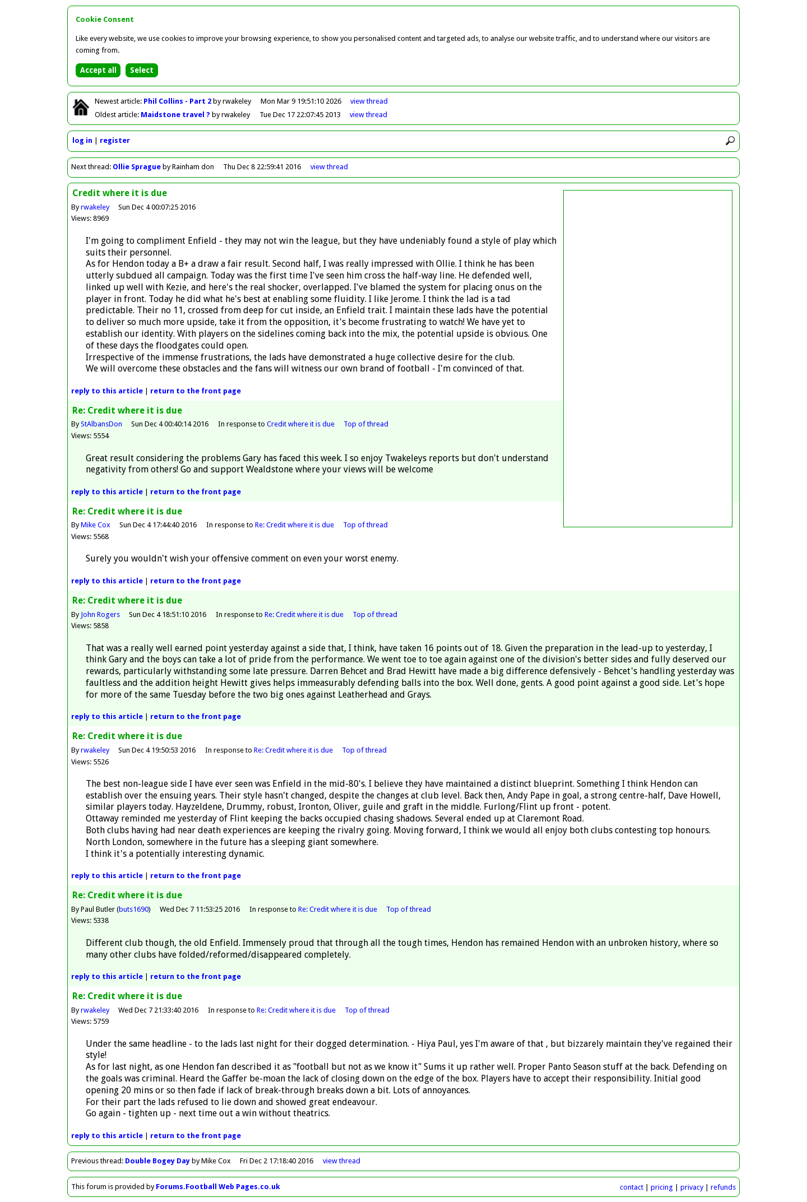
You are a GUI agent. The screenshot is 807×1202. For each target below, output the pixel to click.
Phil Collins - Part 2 (178, 101)
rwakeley (95, 207)
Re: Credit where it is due (294, 525)
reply (107, 391)
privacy (691, 1187)
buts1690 (134, 909)
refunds (723, 1187)
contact (631, 1187)
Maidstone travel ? (176, 114)
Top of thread (366, 424)
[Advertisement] (648, 359)
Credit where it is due (301, 424)
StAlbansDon (101, 424)
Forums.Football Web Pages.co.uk (218, 1186)
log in (82, 140)
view (369, 101)
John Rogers (100, 614)
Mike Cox (95, 525)
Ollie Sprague (137, 167)
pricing (662, 1187)
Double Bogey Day (157, 1161)
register (115, 140)
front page (195, 391)
